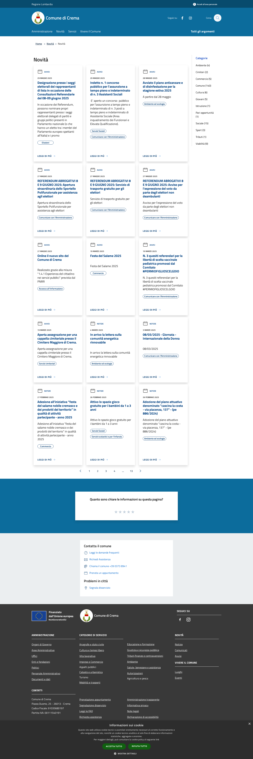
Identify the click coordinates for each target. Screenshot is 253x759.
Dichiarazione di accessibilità (142, 717)
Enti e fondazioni (41, 662)
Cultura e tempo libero (91, 650)
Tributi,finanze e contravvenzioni (145, 656)
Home (38, 44)
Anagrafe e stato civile (91, 644)
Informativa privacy (137, 705)
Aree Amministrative (43, 650)
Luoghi (178, 672)
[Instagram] (189, 18)
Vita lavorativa (87, 656)
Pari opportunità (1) (205, 114)
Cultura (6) (201, 92)
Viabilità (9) (202, 144)
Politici (35, 668)
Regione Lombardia (42, 4)
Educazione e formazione (140, 644)
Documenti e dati (41, 679)
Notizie (97, 323)
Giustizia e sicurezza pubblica (143, 650)
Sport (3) (200, 130)
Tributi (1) (201, 137)
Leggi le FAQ (86, 711)
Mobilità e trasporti (89, 682)
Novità (50, 44)
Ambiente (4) (203, 65)
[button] (126, 753)
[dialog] (126, 739)
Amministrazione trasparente (143, 699)
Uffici (34, 656)
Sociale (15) (202, 123)
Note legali (133, 711)
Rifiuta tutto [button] (139, 746)
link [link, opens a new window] (157, 739)
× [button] (249, 724)
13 (131, 471)
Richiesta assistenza (90, 717)
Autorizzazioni (135, 673)
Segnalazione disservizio (92, 705)
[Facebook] (180, 18)
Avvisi (43, 71)
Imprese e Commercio (91, 662)
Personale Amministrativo (46, 673)
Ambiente (132, 662)
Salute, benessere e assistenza (144, 667)
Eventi (178, 678)
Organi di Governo (41, 644)
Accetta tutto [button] (114, 746)
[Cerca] (217, 18)
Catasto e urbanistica (91, 672)
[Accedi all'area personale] (205, 4)
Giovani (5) (201, 99)
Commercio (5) (203, 79)
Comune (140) (203, 86)
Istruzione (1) (203, 106)
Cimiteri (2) (202, 72)
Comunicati (181, 650)
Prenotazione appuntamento (95, 699)
